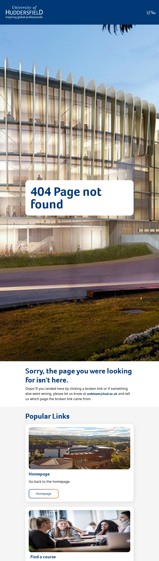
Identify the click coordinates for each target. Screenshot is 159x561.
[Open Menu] (151, 12)
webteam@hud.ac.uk (102, 394)
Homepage (43, 493)
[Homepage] (24, 12)
